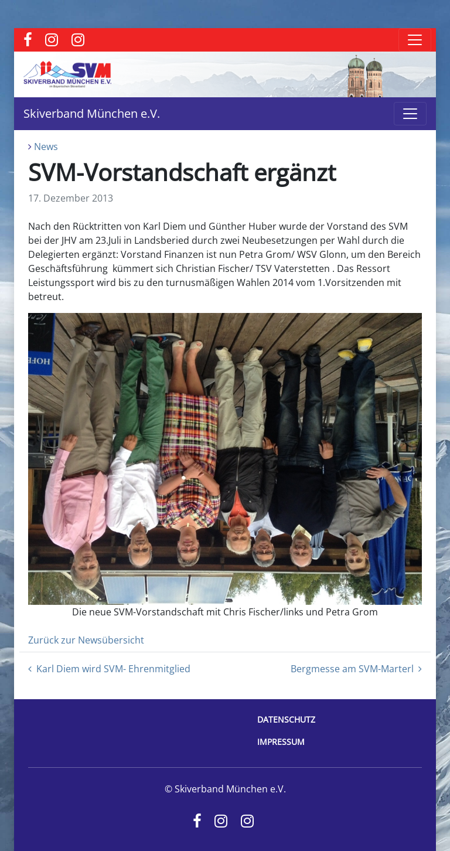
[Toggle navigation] (414, 40)
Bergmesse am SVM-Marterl (356, 668)
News (46, 146)
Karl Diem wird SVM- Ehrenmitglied (109, 668)
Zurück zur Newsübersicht (86, 640)
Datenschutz (286, 719)
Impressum (281, 741)
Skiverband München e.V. (91, 113)
